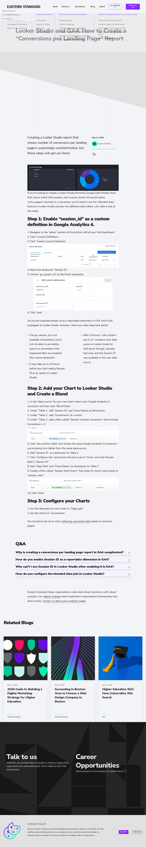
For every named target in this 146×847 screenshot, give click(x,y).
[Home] (25, 6)
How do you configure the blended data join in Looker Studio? (60, 574)
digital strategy (52, 596)
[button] (94, 154)
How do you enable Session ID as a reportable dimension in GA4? (62, 559)
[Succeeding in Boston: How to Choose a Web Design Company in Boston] (73, 679)
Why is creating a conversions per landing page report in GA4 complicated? (70, 552)
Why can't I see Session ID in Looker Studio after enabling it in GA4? (65, 567)
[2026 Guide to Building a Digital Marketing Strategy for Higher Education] (25, 679)
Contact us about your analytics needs (64, 601)
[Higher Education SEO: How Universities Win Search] (120, 679)
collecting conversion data (76, 521)
